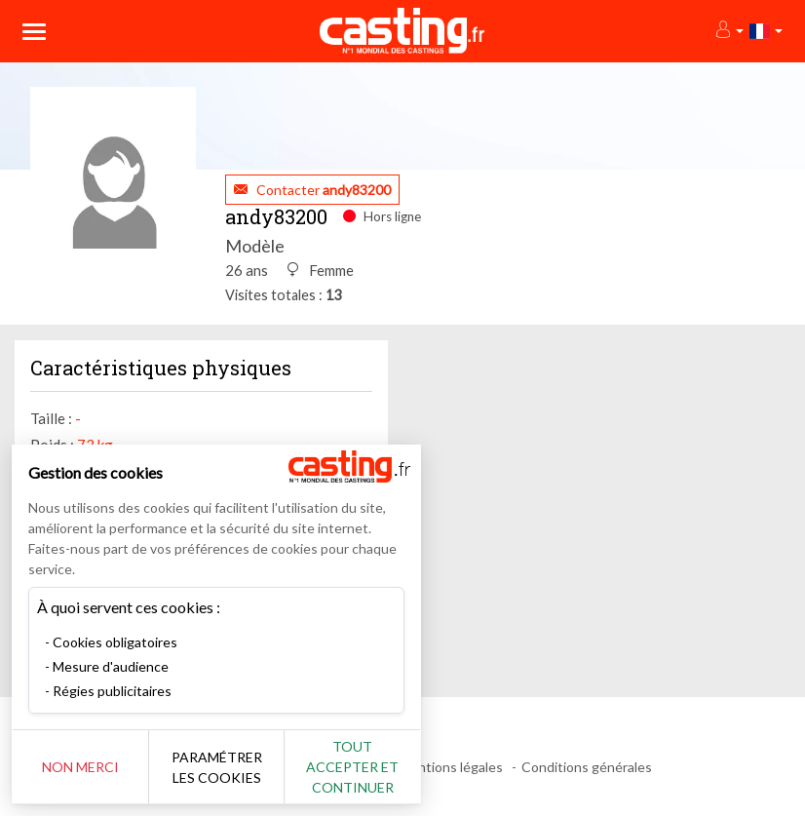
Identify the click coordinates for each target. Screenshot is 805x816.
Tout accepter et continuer (352, 767)
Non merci (80, 766)
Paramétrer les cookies (217, 767)
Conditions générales (586, 766)
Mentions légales (451, 766)
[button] (728, 30)
